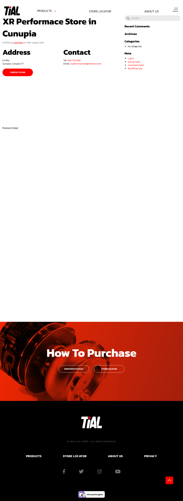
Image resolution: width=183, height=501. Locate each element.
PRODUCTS (34, 456)
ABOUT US (115, 456)
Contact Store (17, 72)
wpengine (18, 42)
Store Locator (100, 11)
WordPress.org (135, 68)
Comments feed (136, 65)
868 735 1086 (74, 60)
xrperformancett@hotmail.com (85, 63)
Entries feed (134, 61)
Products (44, 11)
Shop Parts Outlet (73, 368)
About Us (151, 11)
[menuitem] (47, 11)
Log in (131, 58)
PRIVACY (150, 456)
